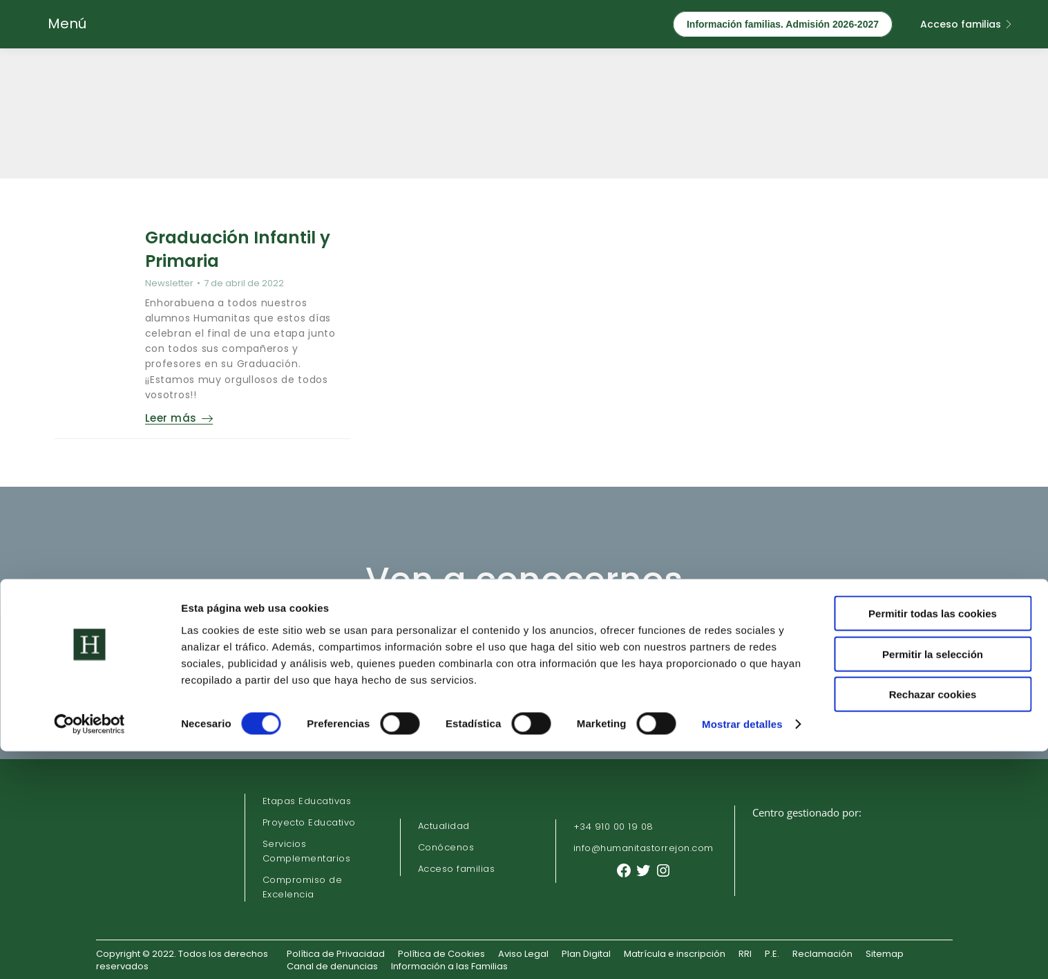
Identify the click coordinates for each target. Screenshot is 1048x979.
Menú (67, 23)
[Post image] (99, 271)
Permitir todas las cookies (932, 841)
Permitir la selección (932, 882)
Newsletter (182, 276)
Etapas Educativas (307, 798)
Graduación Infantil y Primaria (242, 247)
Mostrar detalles (742, 952)
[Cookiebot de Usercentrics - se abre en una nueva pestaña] (89, 952)
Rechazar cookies (933, 922)
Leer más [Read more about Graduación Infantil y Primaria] (192, 416)
